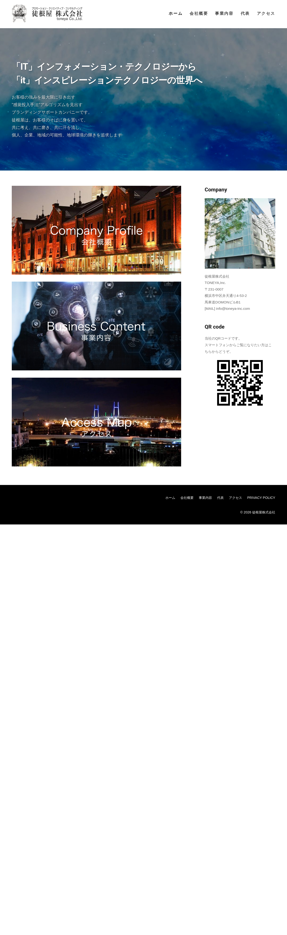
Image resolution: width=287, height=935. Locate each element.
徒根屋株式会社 (263, 512)
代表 (245, 13)
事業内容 (224, 13)
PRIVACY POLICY (261, 498)
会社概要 (199, 13)
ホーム (176, 13)
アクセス (266, 13)
